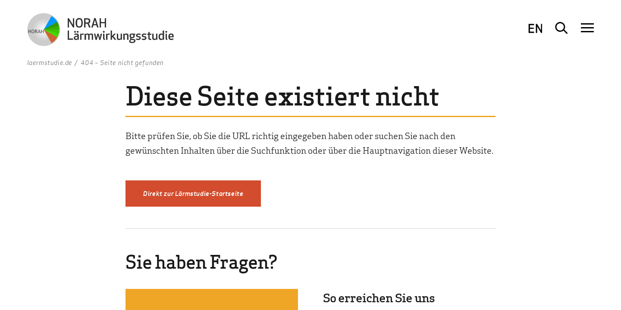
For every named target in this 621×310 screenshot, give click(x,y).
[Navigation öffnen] (587, 28)
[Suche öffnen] (561, 28)
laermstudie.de (49, 62)
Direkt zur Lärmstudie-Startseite (193, 193)
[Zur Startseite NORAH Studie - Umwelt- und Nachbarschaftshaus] (100, 31)
